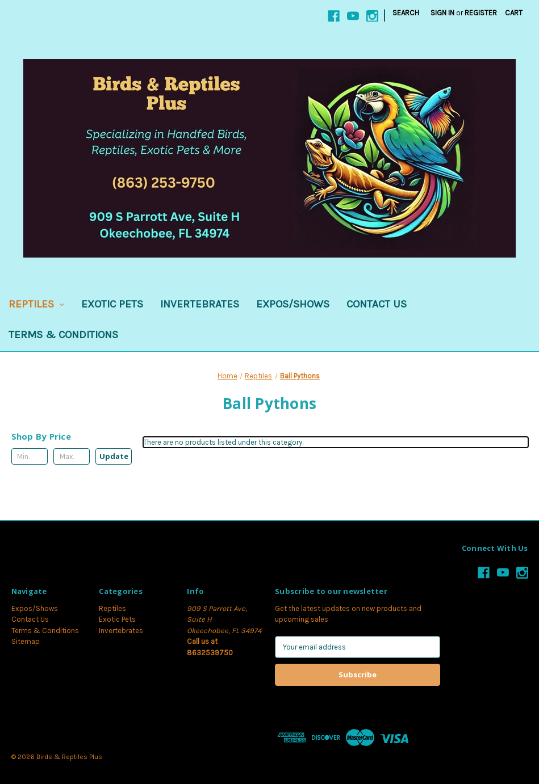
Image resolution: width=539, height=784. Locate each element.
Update (113, 456)
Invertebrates (199, 304)
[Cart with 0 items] (513, 13)
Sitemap (25, 641)
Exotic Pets (112, 304)
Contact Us (376, 304)
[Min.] (29, 456)
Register (481, 13)
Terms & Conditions (63, 334)
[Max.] (71, 456)
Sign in (442, 13)
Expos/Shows (292, 304)
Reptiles (36, 304)
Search (405, 13)
